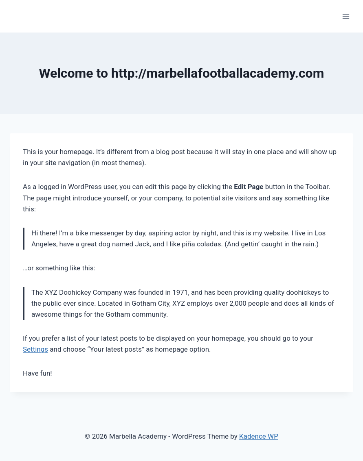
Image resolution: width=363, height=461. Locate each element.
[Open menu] (345, 16)
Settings (35, 349)
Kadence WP (258, 436)
